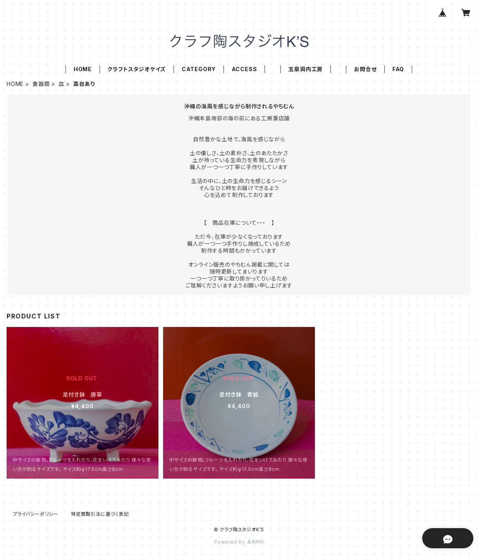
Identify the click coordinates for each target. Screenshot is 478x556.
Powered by (239, 542)
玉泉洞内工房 (305, 69)
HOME (83, 69)
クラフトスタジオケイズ (136, 69)
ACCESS (244, 69)
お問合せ (365, 69)
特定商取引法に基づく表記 (100, 514)
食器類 (41, 83)
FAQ (398, 69)
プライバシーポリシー (35, 514)
